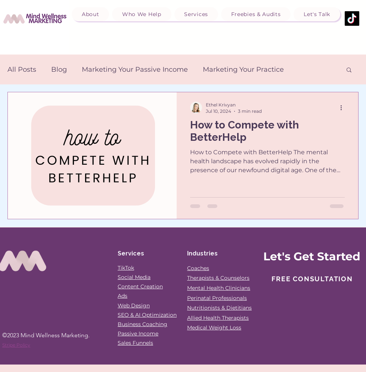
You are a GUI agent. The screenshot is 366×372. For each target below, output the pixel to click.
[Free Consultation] (313, 279)
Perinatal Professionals (217, 298)
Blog (59, 69)
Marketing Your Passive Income (135, 69)
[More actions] (343, 107)
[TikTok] (352, 18)
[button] (90, 14)
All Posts (21, 69)
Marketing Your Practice (243, 69)
